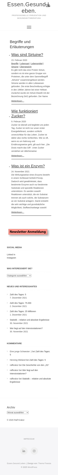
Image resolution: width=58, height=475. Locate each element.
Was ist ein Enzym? (28, 166)
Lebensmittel (37, 63)
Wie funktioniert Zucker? (24, 113)
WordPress (32, 467)
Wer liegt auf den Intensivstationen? (26, 328)
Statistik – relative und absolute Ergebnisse (29, 320)
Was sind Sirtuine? (27, 54)
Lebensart (24, 63)
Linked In (11, 254)
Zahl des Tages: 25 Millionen (23, 311)
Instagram (11, 258)
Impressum (29, 439)
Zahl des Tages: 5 (18, 294)
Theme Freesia (44, 463)
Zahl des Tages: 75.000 (20, 303)
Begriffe (14, 63)
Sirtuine (14, 67)
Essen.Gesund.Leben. (29, 7)
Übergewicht (25, 67)
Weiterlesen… (17, 101)
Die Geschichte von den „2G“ (35, 365)
